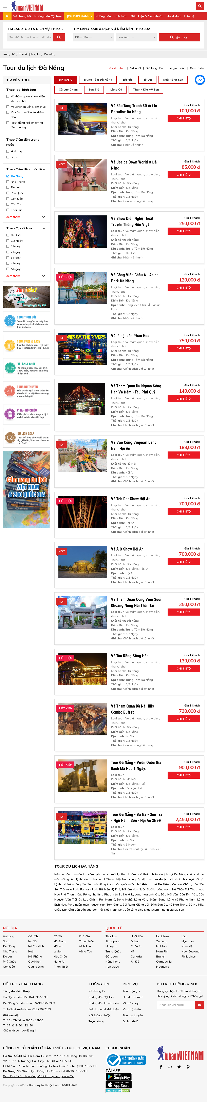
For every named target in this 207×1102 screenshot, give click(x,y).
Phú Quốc (9, 961)
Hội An (58, 946)
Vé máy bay (130, 1003)
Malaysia (111, 946)
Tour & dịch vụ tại (29, 54)
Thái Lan (111, 936)
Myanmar (188, 941)
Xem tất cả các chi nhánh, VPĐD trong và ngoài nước (38, 1076)
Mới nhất (135, 68)
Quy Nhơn (34, 961)
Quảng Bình (36, 966)
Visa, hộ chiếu (132, 1009)
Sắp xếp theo (116, 68)
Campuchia (164, 961)
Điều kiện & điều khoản (147, 16)
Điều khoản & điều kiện (104, 1009)
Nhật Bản (137, 936)
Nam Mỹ (187, 946)
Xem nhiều (197, 68)
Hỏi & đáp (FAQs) (100, 1015)
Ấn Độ (135, 961)
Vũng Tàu (85, 951)
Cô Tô (58, 936)
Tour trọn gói (131, 991)
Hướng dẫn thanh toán (111, 16)
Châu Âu (136, 946)
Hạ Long (8, 936)
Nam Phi (162, 951)
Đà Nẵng (49, 54)
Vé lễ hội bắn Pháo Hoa (130, 335)
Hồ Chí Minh (36, 946)
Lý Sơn (58, 951)
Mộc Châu (60, 956)
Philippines (189, 956)
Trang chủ (9, 54)
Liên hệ (189, 16)
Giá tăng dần (154, 68)
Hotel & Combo (133, 997)
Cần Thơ (33, 936)
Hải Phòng (35, 956)
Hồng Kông (113, 961)
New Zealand (191, 951)
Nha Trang (10, 951)
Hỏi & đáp (174, 16)
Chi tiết (184, 118)
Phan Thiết (61, 966)
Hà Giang (60, 941)
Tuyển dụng (96, 1021)
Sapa (6, 941)
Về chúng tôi (22, 16)
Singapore (112, 941)
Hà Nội (32, 941)
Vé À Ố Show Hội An (127, 549)
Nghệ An (59, 961)
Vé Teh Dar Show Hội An (130, 498)
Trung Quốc (113, 951)
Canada (136, 956)
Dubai (134, 941)
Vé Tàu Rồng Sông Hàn (130, 655)
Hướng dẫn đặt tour (48, 16)
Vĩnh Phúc (85, 946)
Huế (31, 951)
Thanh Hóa (86, 941)
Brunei (160, 956)
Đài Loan (112, 956)
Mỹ (132, 951)
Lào (184, 936)
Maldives (162, 946)
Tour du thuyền (133, 1015)
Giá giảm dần (176, 68)
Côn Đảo (9, 966)
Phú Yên (84, 936)
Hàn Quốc (112, 966)
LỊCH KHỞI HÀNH (77, 16)
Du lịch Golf (130, 1021)
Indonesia (162, 966)
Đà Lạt (7, 956)
